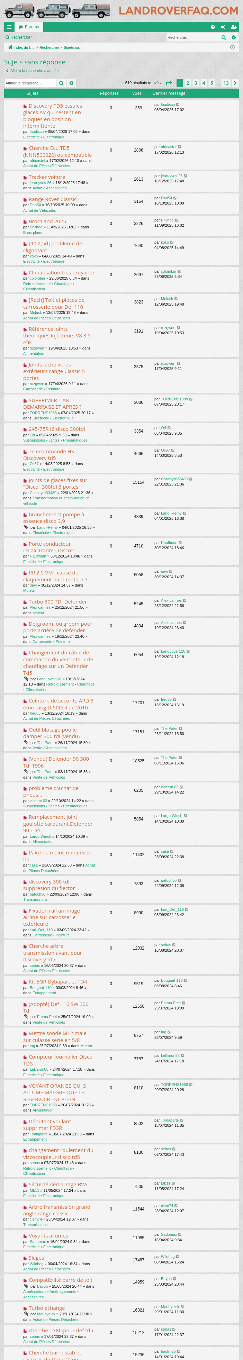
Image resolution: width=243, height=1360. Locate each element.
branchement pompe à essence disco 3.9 (53, 517)
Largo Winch (40, 836)
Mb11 (34, 1190)
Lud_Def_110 (41, 930)
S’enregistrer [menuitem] (235, 28)
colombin (37, 278)
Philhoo (36, 227)
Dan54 (35, 205)
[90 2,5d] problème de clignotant (52, 246)
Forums (32, 27)
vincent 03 (38, 801)
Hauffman (38, 556)
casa (34, 865)
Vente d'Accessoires (50, 748)
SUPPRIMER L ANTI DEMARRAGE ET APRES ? (52, 403)
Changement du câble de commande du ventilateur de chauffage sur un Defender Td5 (58, 662)
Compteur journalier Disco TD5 (57, 1060)
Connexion (52, 37)
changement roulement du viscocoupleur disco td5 (58, 1153)
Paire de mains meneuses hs (57, 855)
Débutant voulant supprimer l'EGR (47, 1124)
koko (34, 256)
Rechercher (21, 37)
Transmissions (35, 899)
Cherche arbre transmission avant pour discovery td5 (52, 952)
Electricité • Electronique (43, 137)
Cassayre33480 (43, 493)
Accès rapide (11, 28)
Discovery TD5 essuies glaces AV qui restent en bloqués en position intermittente (52, 115)
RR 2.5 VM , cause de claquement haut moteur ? (55, 575)
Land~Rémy (47, 527)
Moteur (29, 590)
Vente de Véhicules (49, 777)
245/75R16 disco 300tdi (57, 428)
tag (32, 1046)
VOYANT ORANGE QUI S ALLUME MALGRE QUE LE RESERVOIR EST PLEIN (54, 1092)
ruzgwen (37, 348)
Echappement (44, 993)
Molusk (36, 312)
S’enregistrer (84, 37)
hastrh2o (168, 1351)
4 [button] (203, 83)
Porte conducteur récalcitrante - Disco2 (48, 547)
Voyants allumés (48, 1235)
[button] (168, 83)
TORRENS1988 (43, 413)
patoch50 (37, 894)
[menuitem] (213, 27)
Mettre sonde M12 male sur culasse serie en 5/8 (55, 1036)
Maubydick (46, 1314)
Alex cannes (40, 607)
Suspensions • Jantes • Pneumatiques (55, 440)
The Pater (45, 743)
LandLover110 (49, 679)
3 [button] (196, 83)
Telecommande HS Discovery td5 (48, 454)
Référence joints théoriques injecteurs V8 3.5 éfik (57, 335)
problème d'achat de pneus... (51, 791)
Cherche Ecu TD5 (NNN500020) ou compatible (57, 151)
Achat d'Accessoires (50, 188)
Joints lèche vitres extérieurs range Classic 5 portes (54, 371)
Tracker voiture (47, 176)
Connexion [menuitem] (224, 28)
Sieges (36, 1257)
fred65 (35, 713)
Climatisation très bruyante (61, 272)
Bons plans (32, 232)
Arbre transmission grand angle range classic (56, 1210)
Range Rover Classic (52, 199)
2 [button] (188, 83)
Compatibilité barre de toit (60, 1279)
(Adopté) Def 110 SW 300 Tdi (56, 1007)
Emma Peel (47, 1017)
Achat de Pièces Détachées (46, 166)
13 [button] (226, 83)
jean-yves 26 (40, 183)
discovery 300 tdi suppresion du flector (49, 884)
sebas (35, 965)
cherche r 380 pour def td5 (61, 1330)
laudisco (37, 131)
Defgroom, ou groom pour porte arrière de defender (57, 627)
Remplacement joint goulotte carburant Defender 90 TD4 (58, 823)
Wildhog (37, 1264)
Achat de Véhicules (39, 210)
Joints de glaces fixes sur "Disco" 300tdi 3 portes (55, 483)
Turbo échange (47, 1307)
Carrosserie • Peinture (42, 389)
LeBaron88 (39, 1069)
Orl (32, 435)
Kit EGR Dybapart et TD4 (58, 981)
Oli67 (34, 464)
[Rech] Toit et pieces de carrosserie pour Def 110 (53, 303)
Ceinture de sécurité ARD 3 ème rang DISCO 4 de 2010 (58, 703)
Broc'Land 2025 (47, 221)
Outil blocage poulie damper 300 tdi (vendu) (51, 733)
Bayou (42, 1286)
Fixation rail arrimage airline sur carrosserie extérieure (51, 917)
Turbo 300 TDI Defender (58, 601)
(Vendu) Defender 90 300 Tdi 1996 (56, 762)
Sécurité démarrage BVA (58, 1184)
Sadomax (38, 1242)
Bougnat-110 (41, 988)
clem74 (36, 1219)
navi (33, 585)
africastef (37, 160)
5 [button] (211, 83)
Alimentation (33, 353)
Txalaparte (39, 1134)
